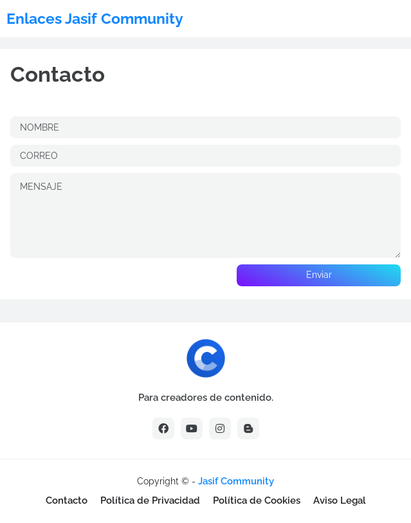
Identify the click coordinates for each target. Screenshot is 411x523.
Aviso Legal (339, 500)
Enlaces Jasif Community (94, 18)
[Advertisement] (161, 480)
